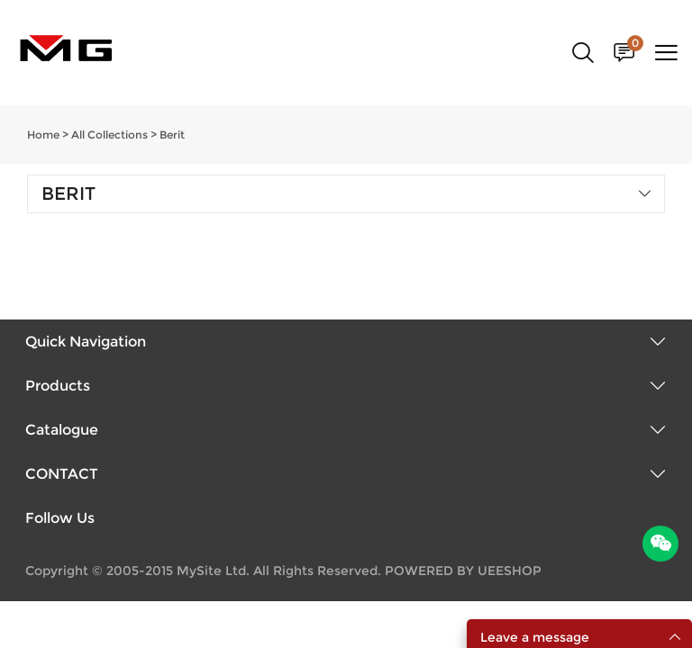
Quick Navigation (85, 341)
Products (57, 385)
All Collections (109, 134)
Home (43, 134)
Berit (172, 134)
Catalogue (61, 429)
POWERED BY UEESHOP (463, 570)
